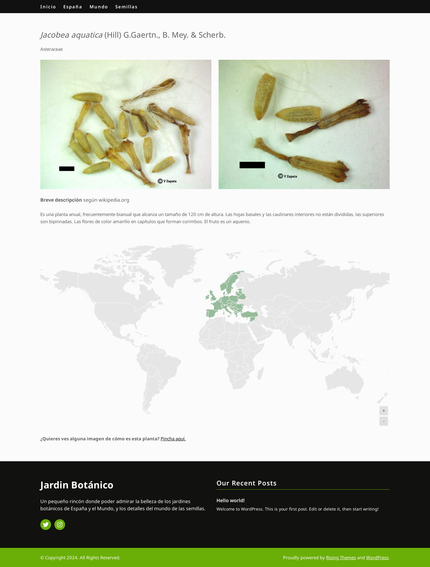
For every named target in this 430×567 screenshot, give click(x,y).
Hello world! (230, 500)
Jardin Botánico (76, 484)
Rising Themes (341, 557)
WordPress (377, 557)
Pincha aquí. (173, 439)
